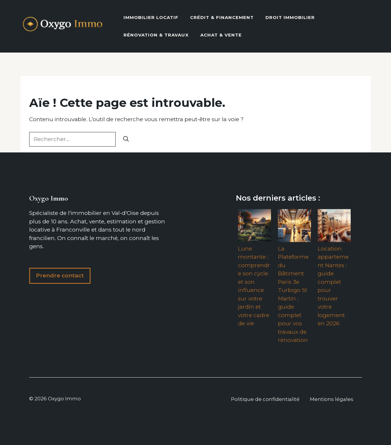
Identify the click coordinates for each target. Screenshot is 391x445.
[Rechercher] (126, 139)
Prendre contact (60, 275)
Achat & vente (221, 35)
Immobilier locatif (151, 17)
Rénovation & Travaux (156, 35)
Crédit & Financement (222, 17)
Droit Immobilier (290, 17)
